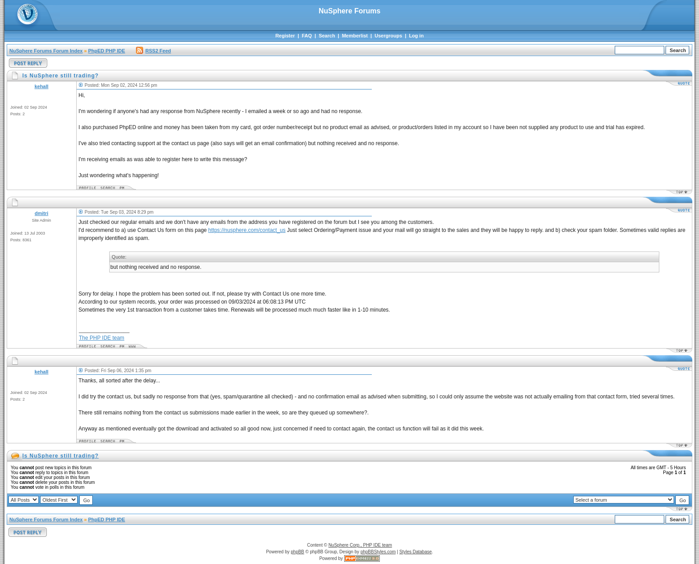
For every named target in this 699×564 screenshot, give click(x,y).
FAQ (307, 35)
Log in (416, 35)
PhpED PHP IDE (106, 50)
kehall (41, 86)
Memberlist (355, 35)
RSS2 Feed (153, 50)
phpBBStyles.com (378, 551)
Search (327, 35)
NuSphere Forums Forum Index (45, 50)
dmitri (42, 213)
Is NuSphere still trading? (60, 456)
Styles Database (415, 551)
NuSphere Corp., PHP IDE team (360, 545)
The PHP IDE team (101, 338)
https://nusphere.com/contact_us (246, 230)
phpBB (297, 551)
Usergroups (388, 35)
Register (285, 35)
